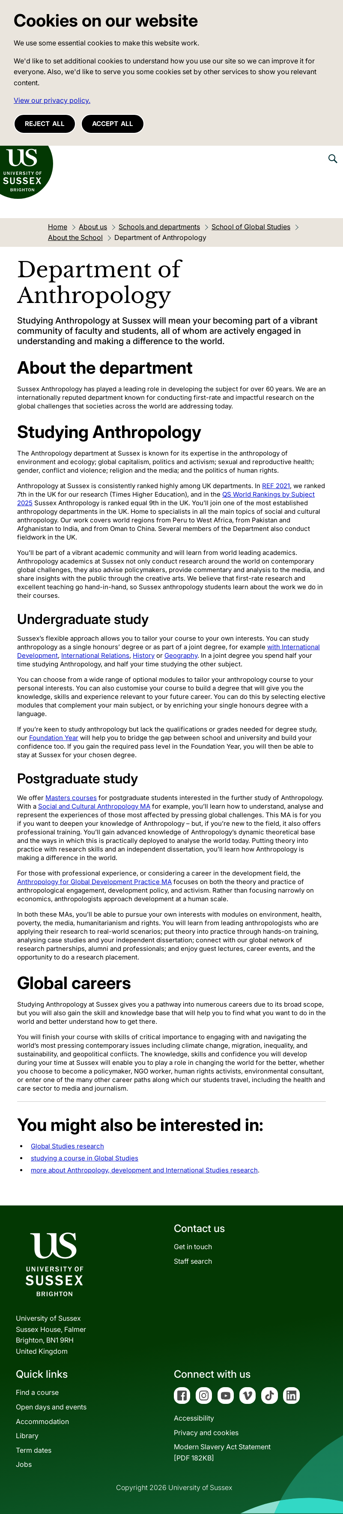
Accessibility (194, 1418)
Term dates (33, 1450)
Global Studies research (67, 1146)
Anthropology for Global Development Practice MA (94, 882)
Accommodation (42, 1421)
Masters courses (71, 798)
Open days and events (51, 1407)
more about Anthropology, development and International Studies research (144, 1170)
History (144, 655)
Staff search (193, 1261)
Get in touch (193, 1246)
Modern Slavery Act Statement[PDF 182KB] (222, 1452)
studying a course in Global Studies (84, 1158)
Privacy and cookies (206, 1432)
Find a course (37, 1392)
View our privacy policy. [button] (52, 100)
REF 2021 (276, 486)
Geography (180, 655)
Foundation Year (53, 738)
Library (27, 1435)
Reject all (45, 124)
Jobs (24, 1464)
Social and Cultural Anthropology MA (94, 806)
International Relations (95, 655)
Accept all (112, 124)
